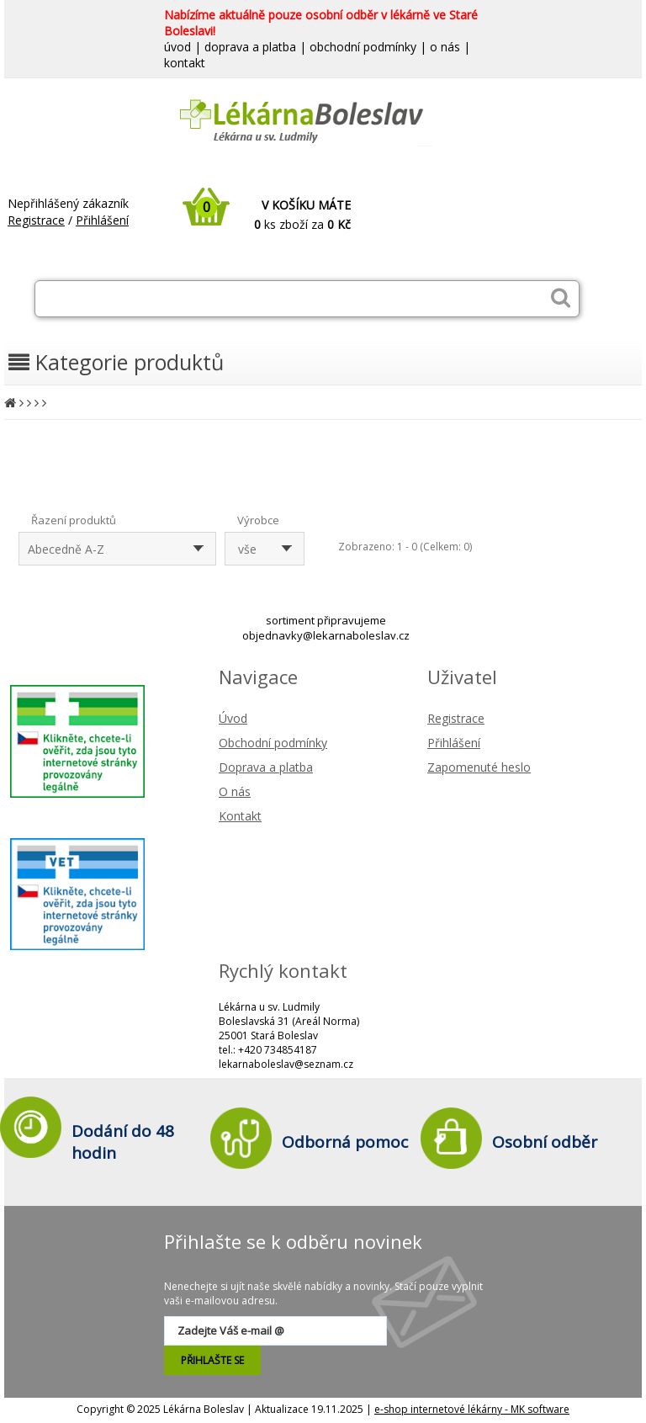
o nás (445, 47)
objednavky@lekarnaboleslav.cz (326, 635)
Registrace (36, 220)
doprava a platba (250, 47)
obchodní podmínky (363, 47)
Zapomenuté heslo (479, 767)
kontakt (184, 63)
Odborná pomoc (345, 1142)
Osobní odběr (544, 1142)
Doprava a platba (266, 767)
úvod (177, 47)
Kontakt (240, 816)
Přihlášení (102, 220)
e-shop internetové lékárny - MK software (471, 1409)
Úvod (233, 718)
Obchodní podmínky (273, 743)
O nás (235, 791)
